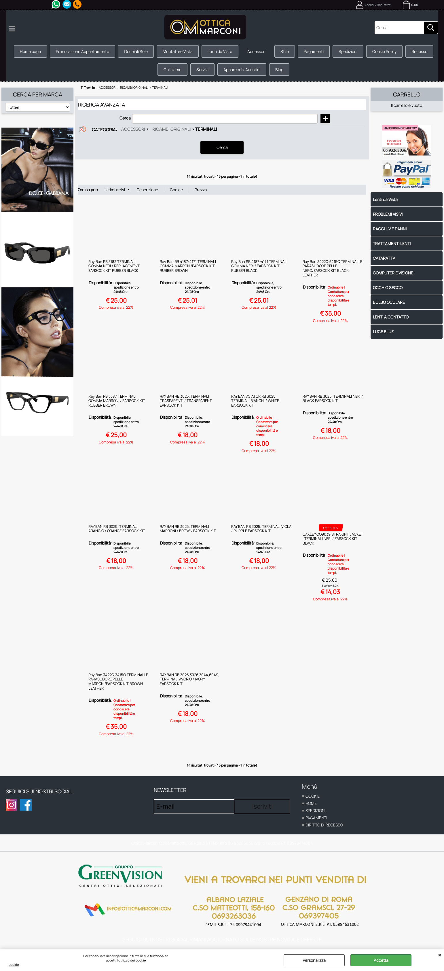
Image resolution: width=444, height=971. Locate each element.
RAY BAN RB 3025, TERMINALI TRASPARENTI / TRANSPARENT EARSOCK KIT (186, 400)
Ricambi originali (171, 129)
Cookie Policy (384, 51)
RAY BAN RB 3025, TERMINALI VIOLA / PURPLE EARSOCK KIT (261, 528)
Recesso (419, 51)
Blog (279, 69)
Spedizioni (348, 51)
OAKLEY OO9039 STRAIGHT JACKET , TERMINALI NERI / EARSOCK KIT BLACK (333, 538)
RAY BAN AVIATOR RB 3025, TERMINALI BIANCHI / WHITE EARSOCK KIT (255, 400)
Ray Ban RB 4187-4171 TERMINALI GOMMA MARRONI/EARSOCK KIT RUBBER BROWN (188, 266)
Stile (284, 51)
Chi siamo (172, 69)
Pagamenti (314, 51)
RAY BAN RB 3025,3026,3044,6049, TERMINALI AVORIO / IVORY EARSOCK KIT (189, 679)
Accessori (256, 51)
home (311, 803)
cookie (14, 964)
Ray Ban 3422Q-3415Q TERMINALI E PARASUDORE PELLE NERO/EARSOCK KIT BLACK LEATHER (332, 268)
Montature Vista (178, 51)
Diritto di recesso (324, 824)
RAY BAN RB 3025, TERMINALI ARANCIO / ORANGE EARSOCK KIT (116, 528)
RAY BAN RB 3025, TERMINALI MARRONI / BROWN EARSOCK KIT (188, 528)
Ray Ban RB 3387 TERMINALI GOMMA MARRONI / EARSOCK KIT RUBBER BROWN (116, 400)
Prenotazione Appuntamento (82, 51)
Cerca (125, 118)
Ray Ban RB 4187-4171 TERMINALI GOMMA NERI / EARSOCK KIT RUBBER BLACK (259, 266)
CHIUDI (439, 955)
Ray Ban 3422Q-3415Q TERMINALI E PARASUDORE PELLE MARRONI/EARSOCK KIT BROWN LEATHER (118, 681)
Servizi (202, 69)
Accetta (381, 960)
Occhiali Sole (136, 51)
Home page (30, 51)
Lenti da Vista (220, 51)
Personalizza (314, 960)
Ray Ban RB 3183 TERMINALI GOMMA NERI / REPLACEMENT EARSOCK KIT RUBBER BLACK (114, 266)
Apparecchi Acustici (241, 69)
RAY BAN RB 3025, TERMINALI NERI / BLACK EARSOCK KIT (333, 398)
